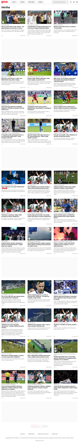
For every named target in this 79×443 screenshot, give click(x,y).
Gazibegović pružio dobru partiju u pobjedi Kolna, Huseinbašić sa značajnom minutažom (39, 108)
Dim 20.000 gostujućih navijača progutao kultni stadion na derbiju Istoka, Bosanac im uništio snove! (39, 244)
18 (44, 426)
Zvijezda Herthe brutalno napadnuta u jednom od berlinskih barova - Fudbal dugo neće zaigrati (12, 244)
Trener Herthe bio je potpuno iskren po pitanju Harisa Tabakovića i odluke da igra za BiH (65, 388)
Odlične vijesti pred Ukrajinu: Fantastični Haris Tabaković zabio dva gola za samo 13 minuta (65, 298)
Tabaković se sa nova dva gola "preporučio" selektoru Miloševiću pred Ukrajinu (12, 326)
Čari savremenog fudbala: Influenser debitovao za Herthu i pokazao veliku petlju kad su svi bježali (11, 388)
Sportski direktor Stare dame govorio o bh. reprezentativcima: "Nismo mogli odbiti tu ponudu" (38, 136)
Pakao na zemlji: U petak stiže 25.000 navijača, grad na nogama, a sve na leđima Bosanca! (64, 244)
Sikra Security (41, 440)
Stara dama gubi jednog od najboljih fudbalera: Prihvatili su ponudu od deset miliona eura (12, 108)
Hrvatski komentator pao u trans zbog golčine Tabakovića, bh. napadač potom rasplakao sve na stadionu (65, 358)
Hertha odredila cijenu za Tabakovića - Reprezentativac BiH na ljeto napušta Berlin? (64, 216)
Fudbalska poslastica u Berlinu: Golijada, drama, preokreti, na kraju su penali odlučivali (39, 388)
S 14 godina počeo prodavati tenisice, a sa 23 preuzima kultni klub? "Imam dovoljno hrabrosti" (12, 136)
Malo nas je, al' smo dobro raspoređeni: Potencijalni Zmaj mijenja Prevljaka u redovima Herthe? (65, 80)
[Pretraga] (70, 2)
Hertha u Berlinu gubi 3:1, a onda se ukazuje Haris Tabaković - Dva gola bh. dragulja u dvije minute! (38, 296)
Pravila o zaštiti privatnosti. (68, 437)
